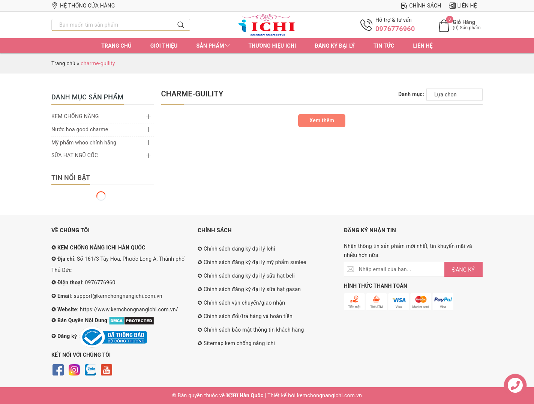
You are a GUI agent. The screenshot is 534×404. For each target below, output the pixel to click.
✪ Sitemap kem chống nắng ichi (236, 343)
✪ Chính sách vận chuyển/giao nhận (241, 303)
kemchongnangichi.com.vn (329, 395)
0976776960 (395, 29)
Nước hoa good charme (79, 129)
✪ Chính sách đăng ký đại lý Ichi (236, 249)
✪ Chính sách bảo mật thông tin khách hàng (251, 330)
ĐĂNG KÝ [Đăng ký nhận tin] (463, 270)
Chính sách (420, 5)
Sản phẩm (213, 46)
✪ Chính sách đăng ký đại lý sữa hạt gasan (249, 289)
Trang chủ (116, 46)
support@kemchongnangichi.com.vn (118, 296)
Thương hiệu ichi (272, 46)
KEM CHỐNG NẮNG (75, 116)
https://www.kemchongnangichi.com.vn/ (129, 309)
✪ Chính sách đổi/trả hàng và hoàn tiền (245, 316)
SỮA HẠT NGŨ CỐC (74, 155)
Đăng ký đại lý (335, 46)
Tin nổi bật (70, 178)
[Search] (181, 24)
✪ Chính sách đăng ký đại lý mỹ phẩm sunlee (252, 262)
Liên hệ (463, 5)
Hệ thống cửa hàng (83, 5)
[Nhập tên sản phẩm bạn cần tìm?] (112, 24)
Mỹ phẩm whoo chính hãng (83, 143)
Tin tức (384, 46)
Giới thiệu (164, 46)
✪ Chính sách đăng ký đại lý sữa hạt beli (246, 276)
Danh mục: (411, 94)
